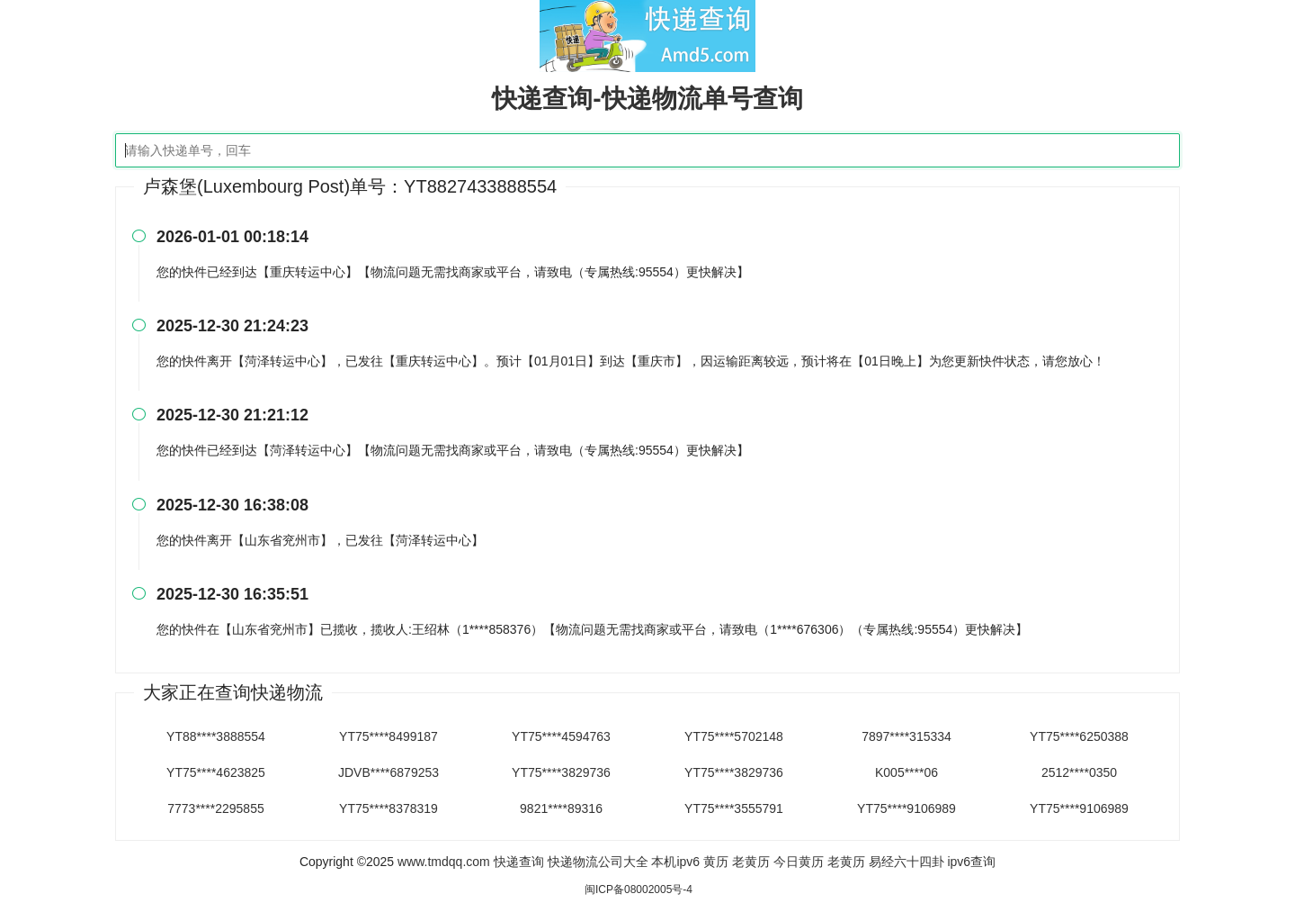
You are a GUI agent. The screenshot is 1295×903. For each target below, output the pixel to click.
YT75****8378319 (388, 808)
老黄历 (751, 861)
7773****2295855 (215, 808)
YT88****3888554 (215, 736)
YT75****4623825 (215, 772)
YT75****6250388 (1079, 736)
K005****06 (906, 772)
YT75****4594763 (561, 736)
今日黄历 (798, 861)
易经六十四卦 (906, 861)
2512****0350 (1079, 772)
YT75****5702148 (733, 736)
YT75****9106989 (906, 808)
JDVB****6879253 (388, 772)
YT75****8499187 (388, 736)
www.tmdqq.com (443, 861)
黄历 (715, 861)
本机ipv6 (675, 861)
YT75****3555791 (733, 808)
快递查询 (519, 861)
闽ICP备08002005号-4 (638, 889)
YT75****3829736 (561, 772)
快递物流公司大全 (598, 861)
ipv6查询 (971, 861)
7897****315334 (906, 736)
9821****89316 (561, 808)
